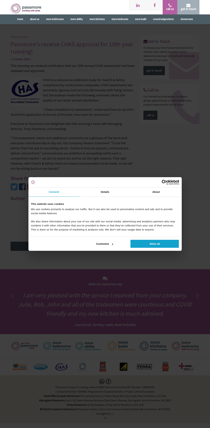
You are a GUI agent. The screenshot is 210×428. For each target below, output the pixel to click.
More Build (140, 19)
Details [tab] (105, 191)
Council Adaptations (163, 19)
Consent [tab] (54, 191)
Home (20, 19)
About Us (34, 19)
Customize (104, 243)
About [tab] (156, 191)
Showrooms (187, 19)
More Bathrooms (55, 19)
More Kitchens (97, 19)
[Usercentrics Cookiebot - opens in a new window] (164, 182)
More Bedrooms (120, 19)
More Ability (77, 19)
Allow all (155, 243)
